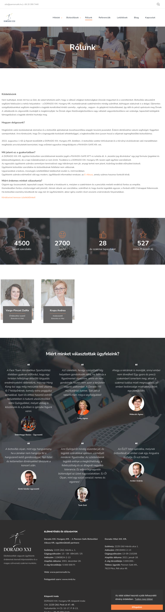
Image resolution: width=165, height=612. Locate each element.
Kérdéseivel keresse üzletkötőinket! (18, 197)
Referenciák (105, 17)
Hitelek (56, 17)
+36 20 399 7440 (31, 4)
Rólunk (88, 17)
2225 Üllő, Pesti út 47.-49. (61, 604)
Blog (136, 17)
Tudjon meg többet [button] (144, 599)
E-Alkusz (88, 174)
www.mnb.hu (68, 579)
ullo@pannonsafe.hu (13, 4)
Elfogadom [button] (137, 607)
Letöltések (122, 17)
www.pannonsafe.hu (60, 572)
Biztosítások (72, 17)
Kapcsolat (150, 17)
